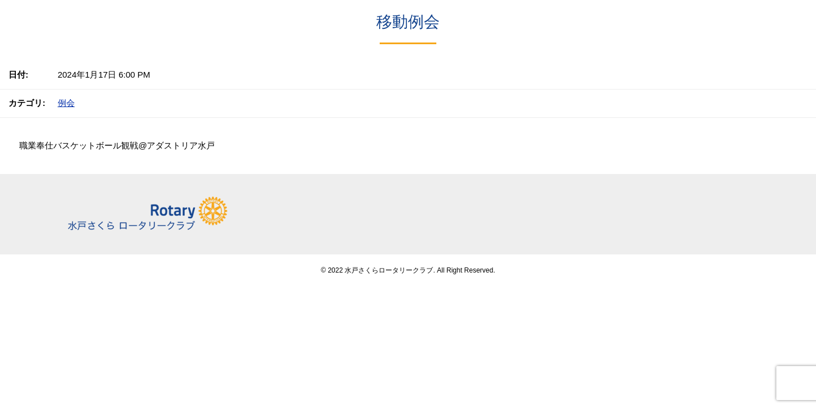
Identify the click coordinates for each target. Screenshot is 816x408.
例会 (66, 103)
